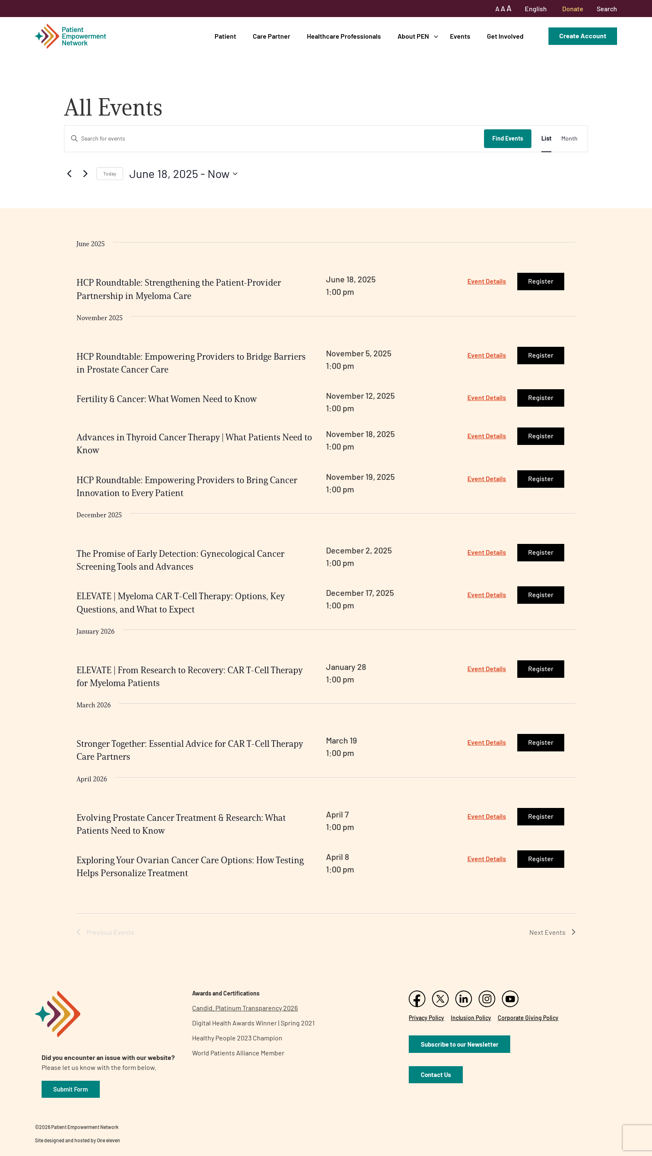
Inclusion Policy (471, 1017)
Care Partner (271, 36)
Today (109, 173)
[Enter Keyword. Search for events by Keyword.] (274, 139)
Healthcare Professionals (344, 36)
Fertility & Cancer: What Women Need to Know (167, 399)
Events (460, 36)
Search (607, 8)
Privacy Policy (426, 1017)
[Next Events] (85, 174)
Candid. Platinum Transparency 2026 (245, 1008)
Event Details (486, 281)
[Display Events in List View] (546, 139)
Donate (572, 8)
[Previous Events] (69, 174)
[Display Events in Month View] (569, 139)
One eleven (108, 1140)
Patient (225, 36)
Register (540, 281)
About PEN (413, 36)
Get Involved (505, 36)
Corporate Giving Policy (528, 1017)
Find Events (507, 138)
